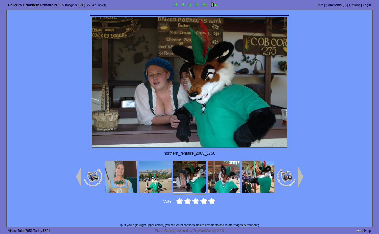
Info (320, 5)
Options (354, 5)
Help (367, 231)
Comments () (336, 5)
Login (367, 5)
